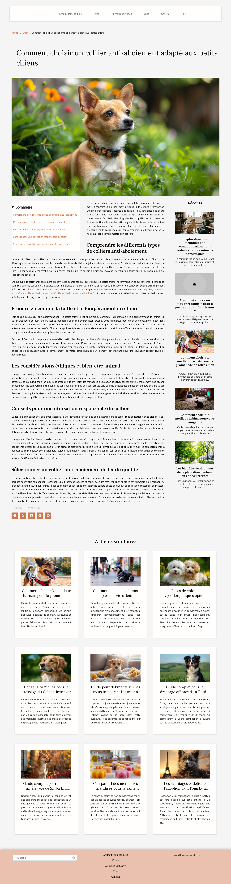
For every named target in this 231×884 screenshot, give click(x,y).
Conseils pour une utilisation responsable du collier (40, 237)
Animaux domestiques (70, 14)
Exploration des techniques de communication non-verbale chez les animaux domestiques (195, 246)
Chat (146, 14)
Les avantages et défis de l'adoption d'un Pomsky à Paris (185, 788)
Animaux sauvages (122, 14)
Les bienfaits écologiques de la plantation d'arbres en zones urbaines (195, 472)
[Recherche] (45, 858)
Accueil (15, 33)
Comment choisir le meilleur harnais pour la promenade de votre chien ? (195, 363)
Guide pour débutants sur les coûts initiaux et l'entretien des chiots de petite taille (115, 692)
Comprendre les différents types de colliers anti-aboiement (45, 215)
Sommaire (24, 207)
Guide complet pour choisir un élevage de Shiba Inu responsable (46, 788)
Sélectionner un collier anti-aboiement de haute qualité (42, 244)
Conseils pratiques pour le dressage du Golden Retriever (46, 689)
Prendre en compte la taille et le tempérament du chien (42, 222)
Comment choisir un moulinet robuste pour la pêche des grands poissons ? (195, 305)
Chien (96, 14)
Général (165, 14)
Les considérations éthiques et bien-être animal (39, 229)
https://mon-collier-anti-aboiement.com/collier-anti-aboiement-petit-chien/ (53, 293)
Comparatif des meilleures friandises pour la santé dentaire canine (115, 788)
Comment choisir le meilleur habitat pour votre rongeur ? (195, 418)
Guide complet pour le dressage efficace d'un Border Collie (185, 692)
